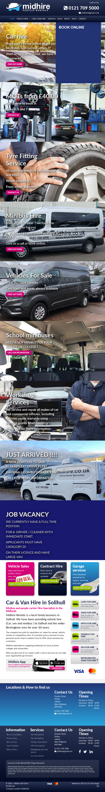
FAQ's (74, 19)
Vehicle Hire (23, 19)
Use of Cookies (12, 746)
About (67, 19)
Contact (82, 19)
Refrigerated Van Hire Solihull (39, 750)
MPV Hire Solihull (38, 746)
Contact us (13, 115)
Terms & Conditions (14, 734)
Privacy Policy (11, 738)
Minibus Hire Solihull (39, 742)
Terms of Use (11, 742)
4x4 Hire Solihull (37, 756)
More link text (82, 588)
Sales (59, 19)
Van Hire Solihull (37, 734)
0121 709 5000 (81, 7)
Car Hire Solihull (37, 738)
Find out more (15, 64)
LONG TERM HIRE (39, 19)
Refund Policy (11, 749)
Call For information (18, 353)
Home (12, 19)
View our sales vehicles (21, 584)
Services (52, 19)
